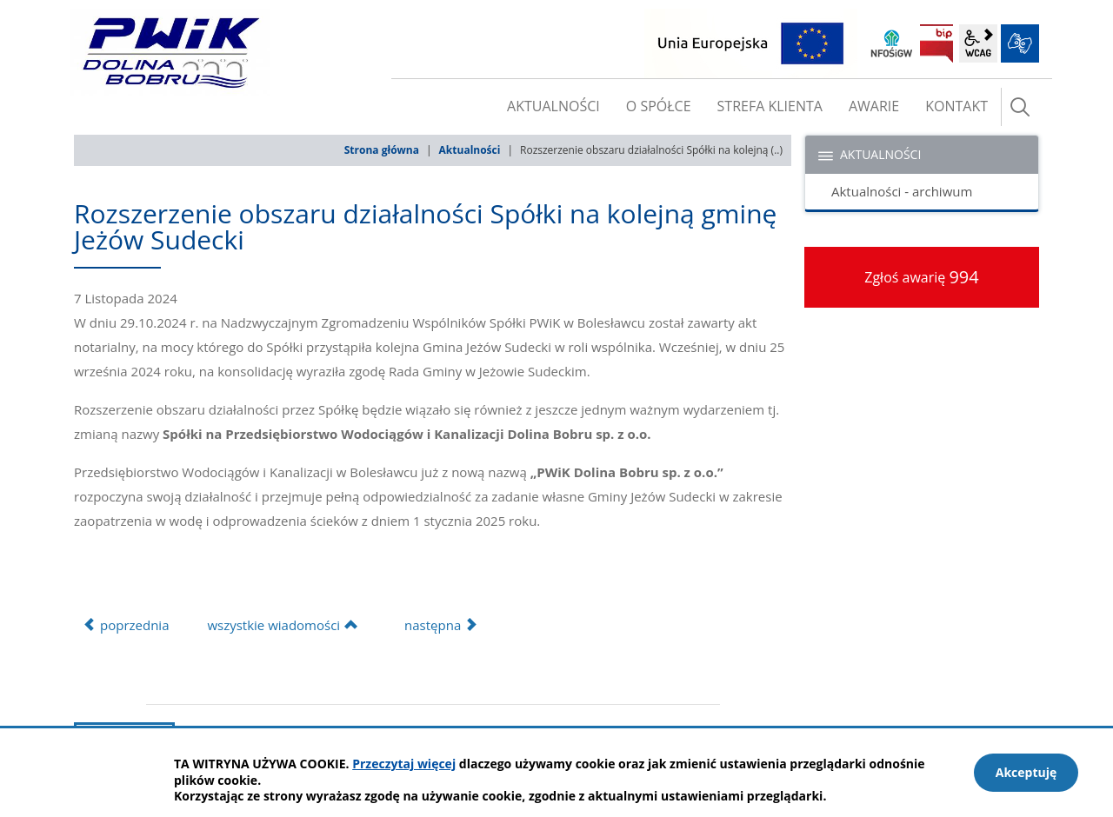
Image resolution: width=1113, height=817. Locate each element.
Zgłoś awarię (921, 277)
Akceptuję (1026, 772)
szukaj (1020, 107)
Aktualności (470, 150)
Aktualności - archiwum (901, 191)
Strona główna (381, 150)
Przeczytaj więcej (404, 763)
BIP (936, 43)
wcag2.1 (978, 43)
